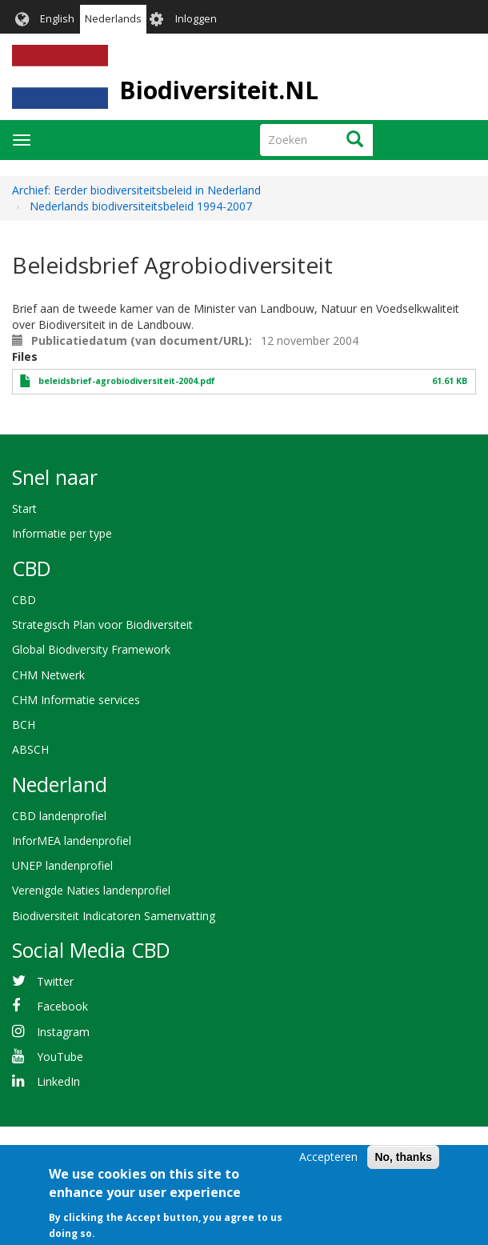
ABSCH (30, 749)
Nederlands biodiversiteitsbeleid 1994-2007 (141, 206)
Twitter (55, 981)
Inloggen (196, 19)
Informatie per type (62, 533)
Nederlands (113, 19)
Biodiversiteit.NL (218, 90)
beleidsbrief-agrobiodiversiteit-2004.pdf (126, 380)
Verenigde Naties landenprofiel (91, 890)
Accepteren (328, 1165)
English (57, 19)
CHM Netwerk (48, 675)
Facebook (62, 1006)
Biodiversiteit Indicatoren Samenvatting (113, 915)
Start (24, 508)
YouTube (60, 1056)
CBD (24, 599)
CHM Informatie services (76, 699)
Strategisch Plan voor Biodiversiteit (102, 624)
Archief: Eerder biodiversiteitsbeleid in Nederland (136, 190)
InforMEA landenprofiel (71, 840)
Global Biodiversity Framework (91, 649)
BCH (23, 724)
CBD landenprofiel (59, 815)
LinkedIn (58, 1081)
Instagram (63, 1031)
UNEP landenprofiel (62, 865)
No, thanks (403, 1165)
